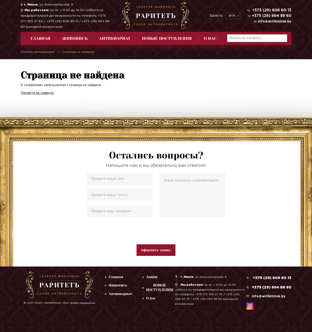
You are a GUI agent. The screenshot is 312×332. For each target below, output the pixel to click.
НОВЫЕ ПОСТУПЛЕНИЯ (167, 38)
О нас (210, 38)
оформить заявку (156, 250)
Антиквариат (114, 38)
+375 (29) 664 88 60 (271, 16)
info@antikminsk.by (274, 21)
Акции (151, 277)
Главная (40, 38)
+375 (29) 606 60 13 (271, 10)
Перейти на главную (37, 93)
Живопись (74, 38)
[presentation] (156, 231)
